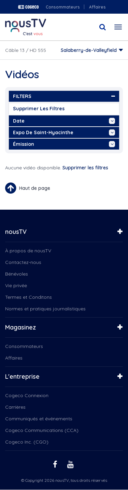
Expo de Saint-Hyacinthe (64, 132)
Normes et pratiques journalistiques (45, 309)
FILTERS (64, 96)
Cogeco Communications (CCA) (42, 430)
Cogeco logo (28, 7)
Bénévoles (16, 274)
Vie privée (16, 285)
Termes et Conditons (28, 297)
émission (64, 144)
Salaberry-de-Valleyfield (89, 50)
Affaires (97, 7)
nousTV (16, 232)
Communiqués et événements (38, 419)
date (64, 121)
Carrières (15, 407)
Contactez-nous (23, 262)
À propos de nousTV (28, 251)
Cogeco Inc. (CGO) (26, 442)
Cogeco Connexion (26, 395)
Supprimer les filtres (39, 109)
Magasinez (20, 327)
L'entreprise (22, 376)
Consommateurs (63, 7)
